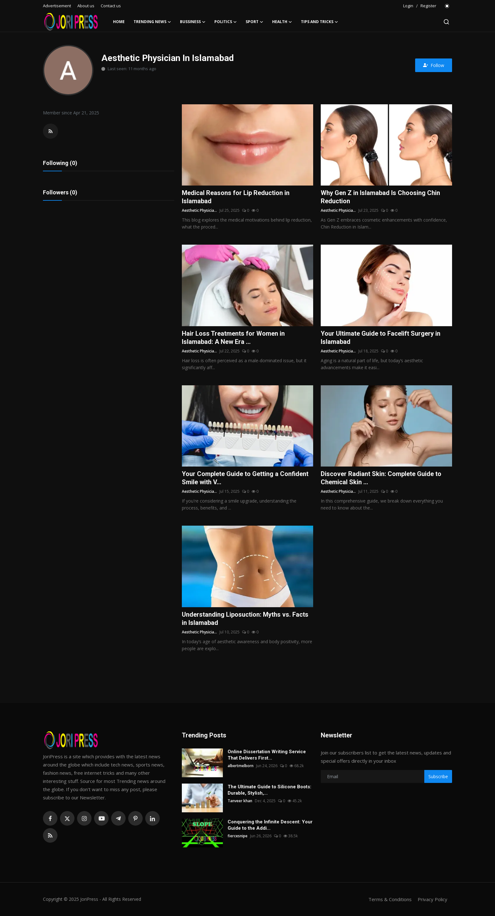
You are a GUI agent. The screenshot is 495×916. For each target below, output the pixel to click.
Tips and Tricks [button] (319, 21)
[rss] (50, 835)
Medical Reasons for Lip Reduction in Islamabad (235, 197)
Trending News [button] (152, 21)
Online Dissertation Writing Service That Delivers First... (267, 755)
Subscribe (438, 776)
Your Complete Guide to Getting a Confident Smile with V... (245, 478)
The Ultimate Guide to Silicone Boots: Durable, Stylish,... (269, 790)
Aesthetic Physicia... (199, 210)
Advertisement (57, 6)
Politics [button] (225, 21)
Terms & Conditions (390, 899)
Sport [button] (254, 21)
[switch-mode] (447, 6)
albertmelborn (240, 765)
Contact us (111, 6)
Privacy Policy (432, 899)
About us (85, 6)
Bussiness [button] (193, 21)
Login (408, 6)
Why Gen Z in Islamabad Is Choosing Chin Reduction (380, 197)
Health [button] (282, 21)
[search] (446, 21)
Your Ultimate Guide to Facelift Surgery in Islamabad (380, 337)
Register (428, 6)
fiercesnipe (238, 836)
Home (119, 21)
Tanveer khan (240, 800)
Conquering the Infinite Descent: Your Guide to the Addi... (270, 825)
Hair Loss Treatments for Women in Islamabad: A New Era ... (233, 337)
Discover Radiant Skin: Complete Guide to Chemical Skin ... (381, 478)
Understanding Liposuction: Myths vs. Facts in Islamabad (245, 618)
